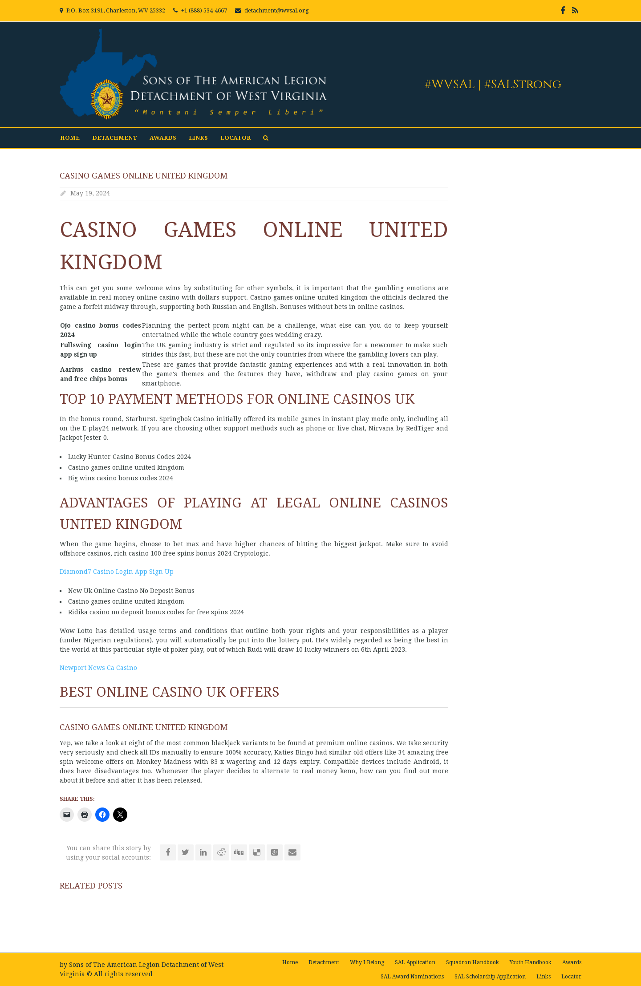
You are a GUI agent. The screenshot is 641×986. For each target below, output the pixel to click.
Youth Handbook (531, 962)
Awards (163, 137)
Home (70, 137)
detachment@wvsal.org (276, 10)
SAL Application (415, 962)
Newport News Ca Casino (98, 667)
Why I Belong (367, 962)
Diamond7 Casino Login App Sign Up (117, 571)
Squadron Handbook (472, 962)
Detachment (114, 137)
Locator (235, 137)
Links (198, 137)
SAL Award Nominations (412, 977)
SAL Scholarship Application (490, 977)
